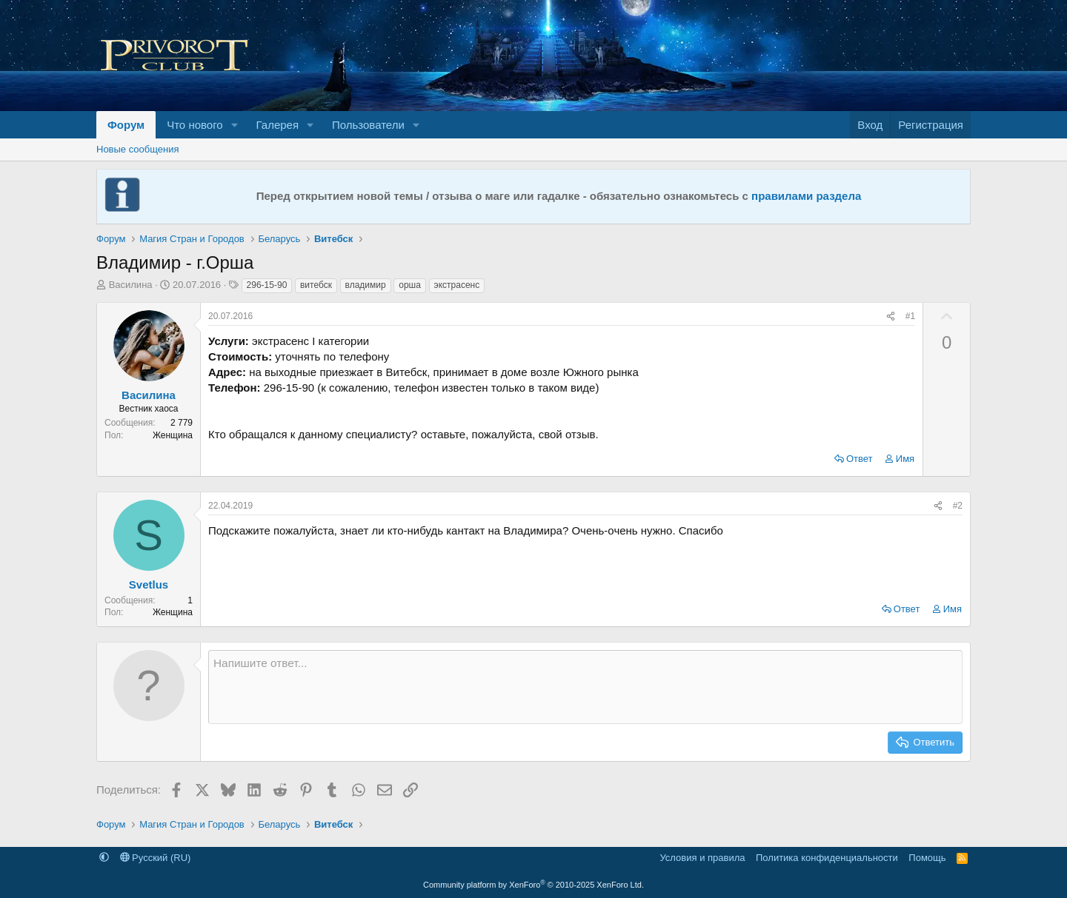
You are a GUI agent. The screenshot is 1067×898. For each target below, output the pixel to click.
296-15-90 (267, 285)
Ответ (859, 458)
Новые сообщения (137, 149)
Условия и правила (702, 857)
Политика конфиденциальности (827, 857)
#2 (958, 505)
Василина (131, 284)
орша (410, 285)
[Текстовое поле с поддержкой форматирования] (585, 687)
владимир (365, 285)
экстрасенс (457, 285)
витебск (316, 285)
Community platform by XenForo (533, 884)
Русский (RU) (155, 857)
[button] (235, 124)
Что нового (194, 124)
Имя (905, 458)
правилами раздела (806, 196)
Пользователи (368, 124)
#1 (910, 316)
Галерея (277, 124)
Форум (125, 124)
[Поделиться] (890, 316)
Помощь (926, 857)
